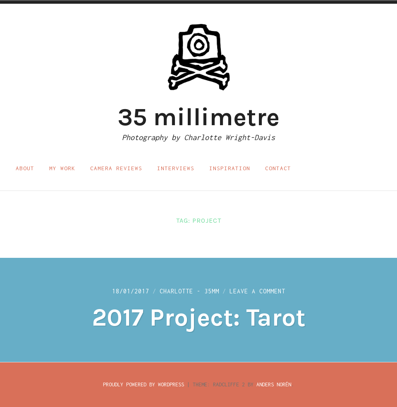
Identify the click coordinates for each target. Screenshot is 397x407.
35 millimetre (198, 116)
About (25, 168)
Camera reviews (116, 168)
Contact (278, 168)
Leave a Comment (257, 291)
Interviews (175, 168)
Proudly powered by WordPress (143, 384)
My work (62, 168)
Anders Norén (273, 384)
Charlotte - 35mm (189, 291)
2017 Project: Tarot (199, 317)
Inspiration (229, 168)
